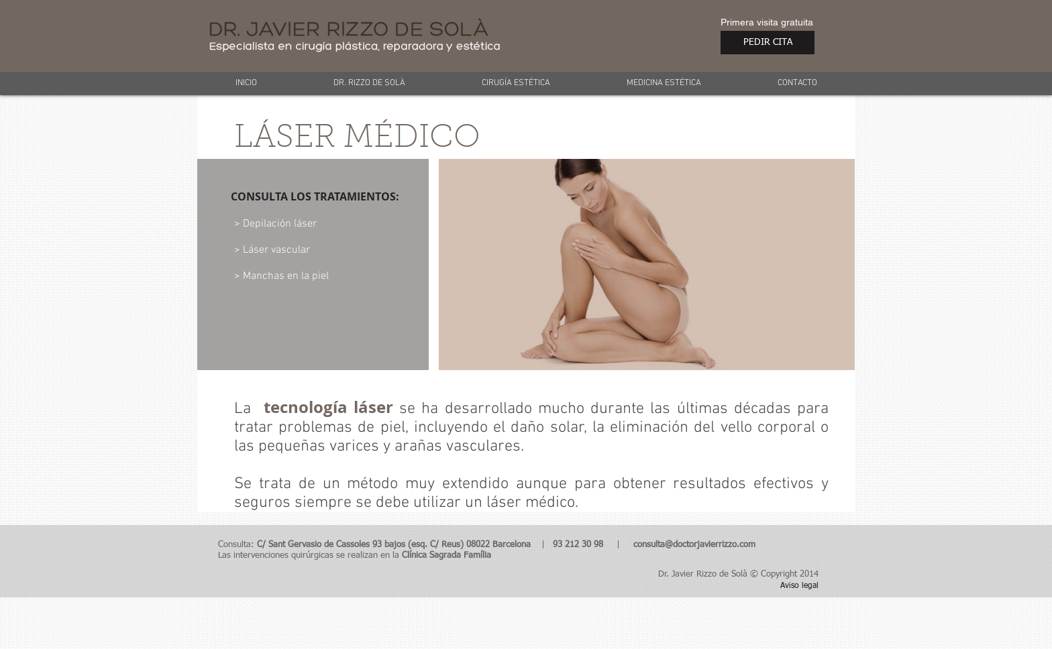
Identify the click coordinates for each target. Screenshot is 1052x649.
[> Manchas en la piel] (311, 276)
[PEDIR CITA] (767, 42)
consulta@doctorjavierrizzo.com (694, 544)
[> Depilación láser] (307, 224)
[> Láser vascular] (296, 250)
